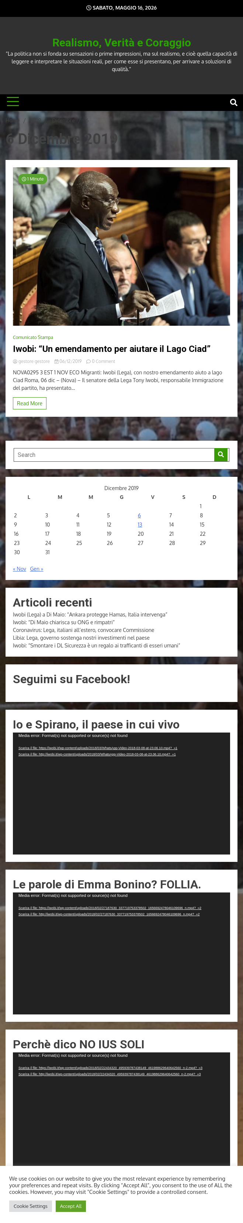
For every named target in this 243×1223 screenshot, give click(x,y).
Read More (29, 403)
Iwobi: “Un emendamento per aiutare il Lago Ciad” (112, 349)
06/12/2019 (69, 361)
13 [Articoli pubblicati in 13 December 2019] (140, 524)
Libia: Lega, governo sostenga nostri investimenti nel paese (81, 638)
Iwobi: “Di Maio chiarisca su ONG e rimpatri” (64, 622)
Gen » (36, 569)
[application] (121, 794)
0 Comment (103, 361)
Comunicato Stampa (33, 337)
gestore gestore (32, 361)
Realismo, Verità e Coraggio (121, 42)
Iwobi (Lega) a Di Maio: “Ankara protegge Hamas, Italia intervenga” (90, 614)
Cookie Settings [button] (31, 1206)
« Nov (19, 569)
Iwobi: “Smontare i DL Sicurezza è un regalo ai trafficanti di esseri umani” (96, 645)
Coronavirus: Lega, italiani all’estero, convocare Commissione (83, 630)
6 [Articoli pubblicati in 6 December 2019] (139, 515)
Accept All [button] (70, 1206)
